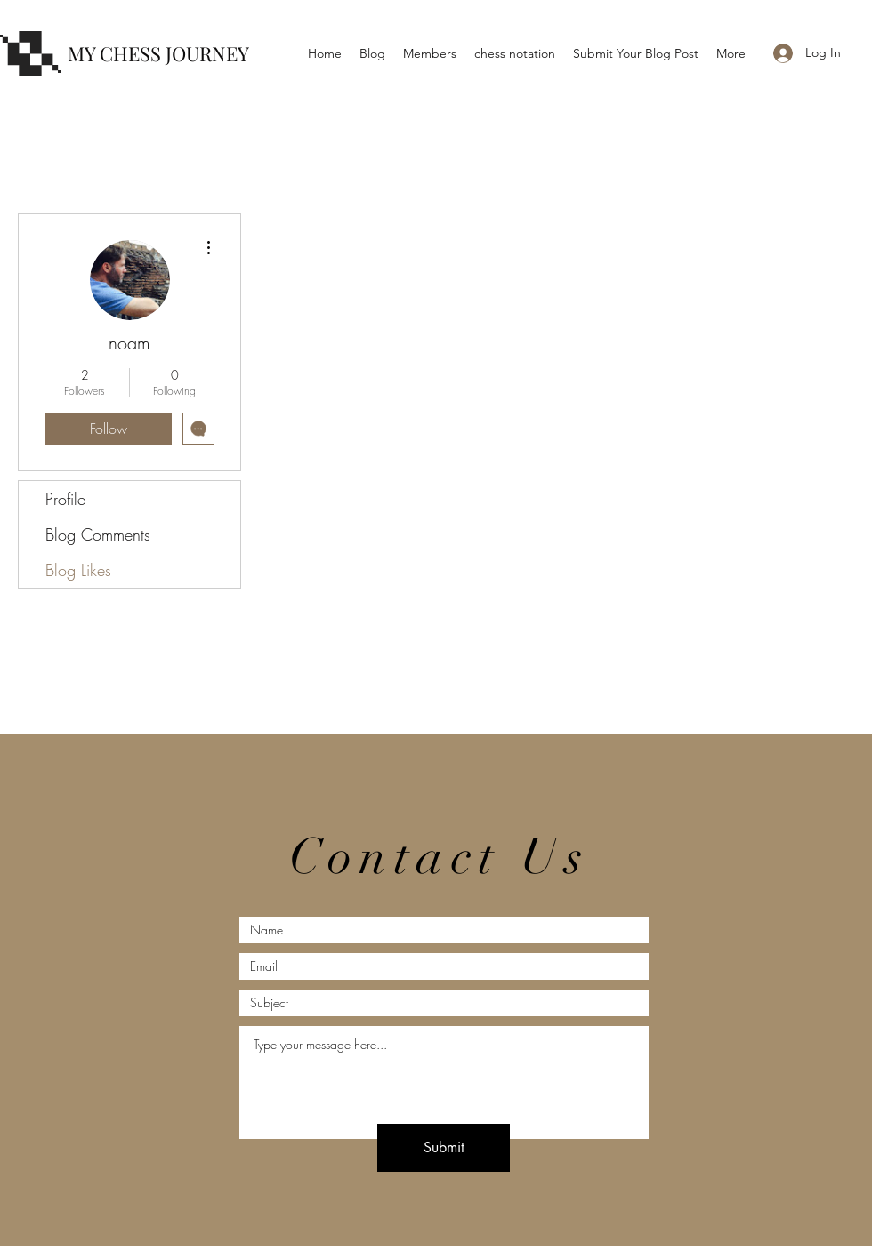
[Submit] (443, 1148)
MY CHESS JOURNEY (158, 53)
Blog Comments (97, 534)
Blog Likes (78, 570)
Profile (65, 498)
